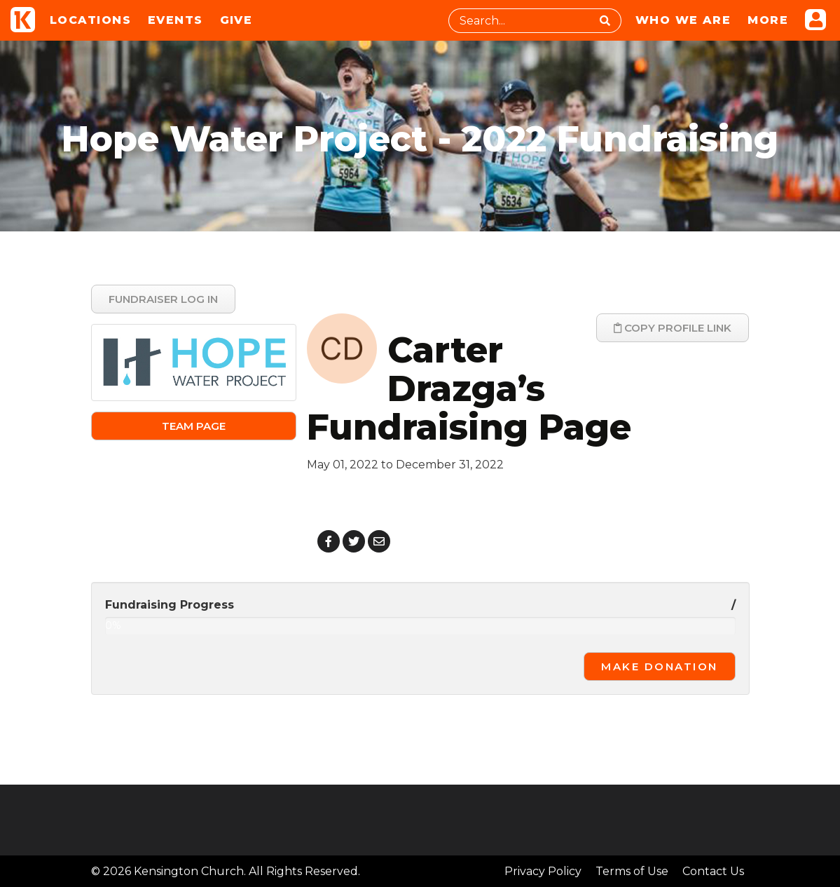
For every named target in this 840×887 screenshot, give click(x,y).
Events (175, 20)
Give (236, 20)
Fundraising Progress (169, 604)
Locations (90, 20)
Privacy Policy (542, 871)
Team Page (194, 426)
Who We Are (683, 20)
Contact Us (713, 871)
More (768, 20)
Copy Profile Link (672, 327)
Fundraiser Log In (163, 299)
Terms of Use (631, 871)
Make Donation (659, 666)
